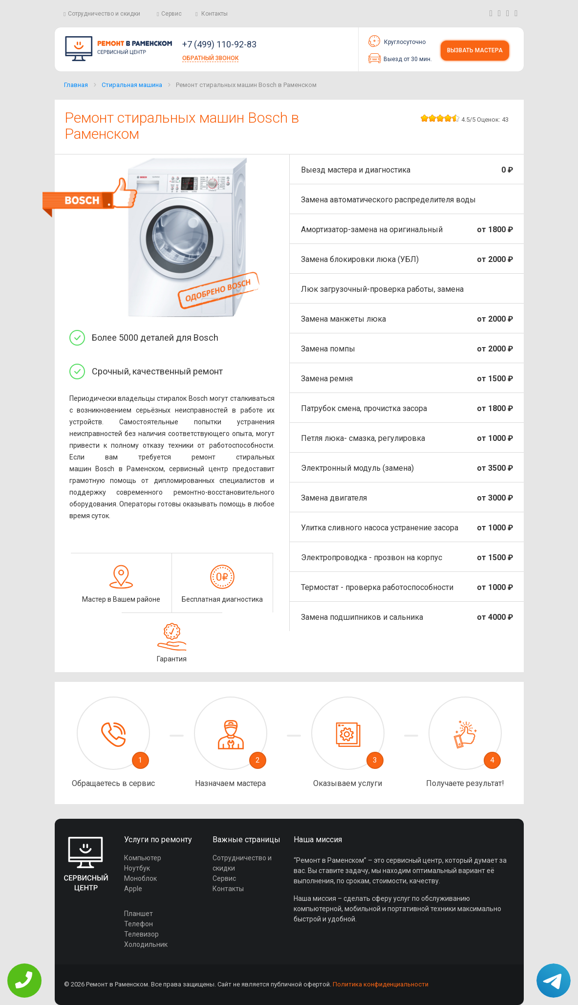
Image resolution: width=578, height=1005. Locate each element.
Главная (76, 84)
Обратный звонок (210, 58)
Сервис (171, 13)
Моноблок (140, 878)
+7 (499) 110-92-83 (219, 44)
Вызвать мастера (475, 50)
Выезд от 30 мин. (400, 58)
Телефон (138, 924)
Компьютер (142, 858)
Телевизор (141, 934)
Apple (133, 889)
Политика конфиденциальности (380, 984)
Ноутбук (137, 868)
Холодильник (146, 944)
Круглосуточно (397, 41)
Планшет (138, 914)
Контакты (214, 13)
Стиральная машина (132, 84)
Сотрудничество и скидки (104, 13)
